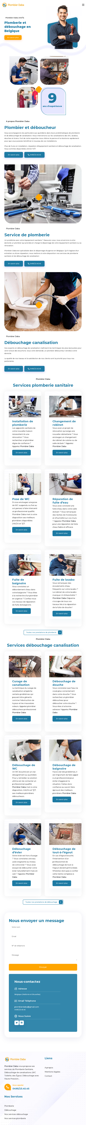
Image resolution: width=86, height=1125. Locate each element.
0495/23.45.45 (34, 155)
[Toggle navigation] (83, 5)
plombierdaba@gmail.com (26, 1007)
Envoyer (43, 967)
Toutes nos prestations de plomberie (44, 632)
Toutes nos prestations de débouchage (44, 902)
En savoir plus (13, 38)
